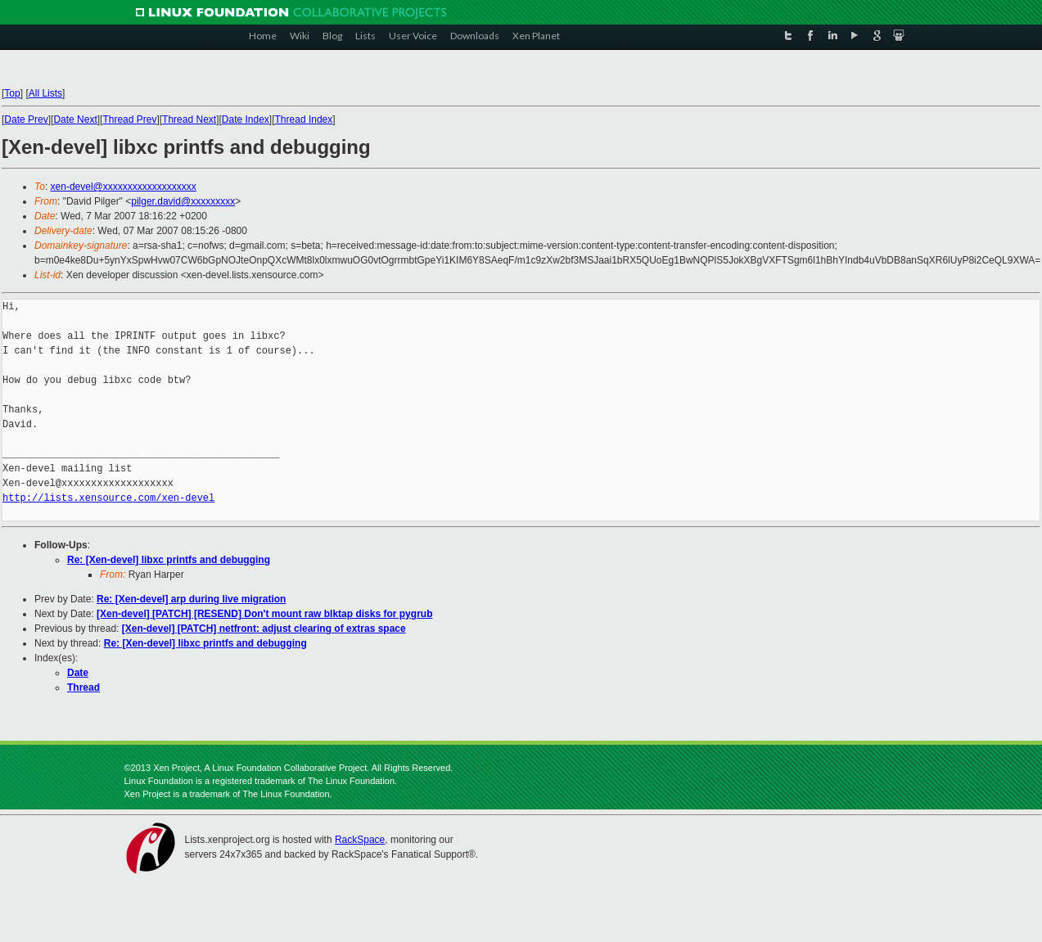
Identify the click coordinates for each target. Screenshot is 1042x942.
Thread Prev (129, 119)
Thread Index (304, 119)
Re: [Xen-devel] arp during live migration (191, 599)
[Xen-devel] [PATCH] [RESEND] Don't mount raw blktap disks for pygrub (264, 614)
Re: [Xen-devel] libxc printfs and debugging (168, 560)
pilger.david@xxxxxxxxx (183, 201)
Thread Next (189, 119)
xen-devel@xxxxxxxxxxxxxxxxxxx (123, 186)
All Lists (45, 93)
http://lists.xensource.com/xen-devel (108, 498)
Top (12, 93)
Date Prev (25, 119)
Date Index (245, 119)
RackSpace (360, 839)
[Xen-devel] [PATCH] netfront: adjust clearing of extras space (264, 628)
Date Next (75, 119)
